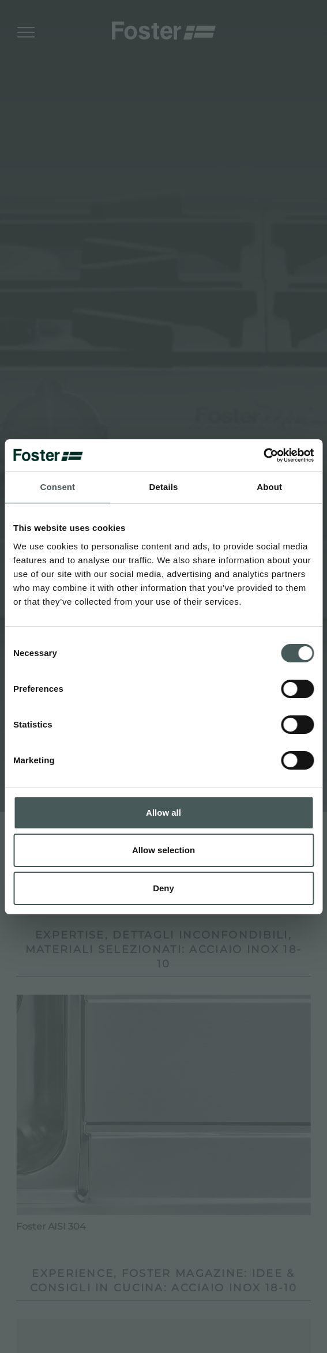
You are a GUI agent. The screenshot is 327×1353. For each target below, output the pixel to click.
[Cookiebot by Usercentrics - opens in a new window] (263, 455)
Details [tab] (163, 487)
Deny (163, 888)
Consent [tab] (57, 487)
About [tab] (269, 487)
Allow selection (163, 850)
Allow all (163, 812)
